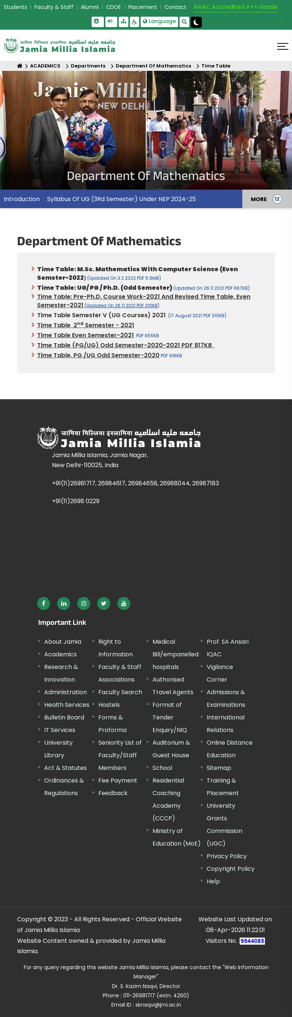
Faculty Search (120, 692)
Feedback (113, 793)
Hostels (109, 705)
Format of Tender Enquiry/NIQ (169, 717)
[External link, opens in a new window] (43, 603)
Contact (175, 7)
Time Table (215, 65)
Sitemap (219, 768)
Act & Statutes (65, 768)
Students (15, 7)
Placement (142, 7)
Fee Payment (117, 780)
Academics (60, 654)
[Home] (20, 66)
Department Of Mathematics (153, 65)
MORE (259, 199)
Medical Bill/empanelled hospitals (175, 654)
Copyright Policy (231, 869)
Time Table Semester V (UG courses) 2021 (101, 315)
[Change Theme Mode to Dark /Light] (196, 22)
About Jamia (62, 641)
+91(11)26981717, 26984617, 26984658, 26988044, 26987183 (135, 483)
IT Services (59, 730)
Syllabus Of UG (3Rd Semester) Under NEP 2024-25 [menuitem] (121, 199)
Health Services (66, 705)
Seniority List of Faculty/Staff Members (120, 755)
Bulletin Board (64, 717)
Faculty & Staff (54, 7)
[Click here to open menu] (282, 46)
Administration (65, 692)
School (162, 768)
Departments (88, 65)
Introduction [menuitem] (22, 199)
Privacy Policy (227, 856)
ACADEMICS (45, 65)
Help (213, 881)
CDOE (113, 7)
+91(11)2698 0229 (75, 501)
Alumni (90, 7)
